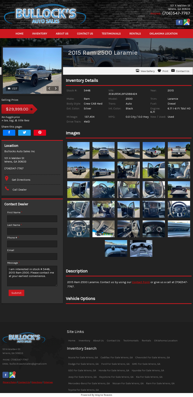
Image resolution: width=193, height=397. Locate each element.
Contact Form (141, 282)
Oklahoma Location (166, 340)
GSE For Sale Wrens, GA (82, 370)
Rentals (146, 340)
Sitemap (48, 382)
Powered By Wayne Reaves (96, 394)
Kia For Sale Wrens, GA (149, 376)
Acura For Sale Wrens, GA (83, 357)
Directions (37, 382)
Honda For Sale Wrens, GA (114, 370)
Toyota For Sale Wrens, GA (83, 389)
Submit (16, 293)
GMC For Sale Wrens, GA (146, 364)
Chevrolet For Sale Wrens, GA (152, 357)
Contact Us (24, 382)
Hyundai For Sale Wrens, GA (148, 370)
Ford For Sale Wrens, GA (115, 364)
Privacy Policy (10, 382)
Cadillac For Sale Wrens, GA (117, 357)
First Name (14, 212)
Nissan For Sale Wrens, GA (128, 383)
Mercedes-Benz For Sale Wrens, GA (89, 383)
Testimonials (131, 340)
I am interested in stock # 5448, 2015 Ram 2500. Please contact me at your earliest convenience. (32, 276)
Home (71, 340)
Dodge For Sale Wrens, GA (83, 364)
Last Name (14, 225)
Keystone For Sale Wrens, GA (116, 376)
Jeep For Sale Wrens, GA (82, 376)
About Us (98, 340)
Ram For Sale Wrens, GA (160, 383)
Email (10, 250)
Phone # (13, 237)
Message (13, 262)
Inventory (84, 340)
